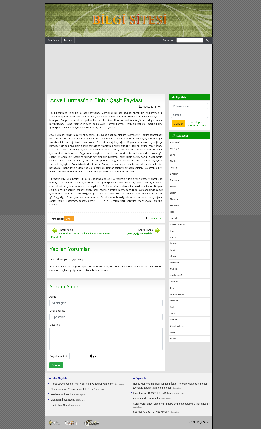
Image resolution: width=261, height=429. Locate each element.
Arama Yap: (169, 40)
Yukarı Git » (155, 218)
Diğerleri (174, 173)
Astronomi (175, 142)
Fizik (172, 211)
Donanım (174, 180)
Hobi (172, 231)
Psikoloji (174, 300)
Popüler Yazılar (177, 294)
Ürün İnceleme (177, 326)
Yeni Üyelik (197, 122)
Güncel (173, 218)
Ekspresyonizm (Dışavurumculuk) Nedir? (73, 389)
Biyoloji (173, 161)
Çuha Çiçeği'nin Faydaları (140, 233)
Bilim (172, 154)
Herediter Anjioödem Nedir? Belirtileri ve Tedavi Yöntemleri (82, 383)
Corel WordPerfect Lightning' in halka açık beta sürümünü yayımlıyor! (170, 403)
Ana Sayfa (53, 40)
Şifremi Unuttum (197, 125)
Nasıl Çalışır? (176, 275)
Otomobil (174, 281)
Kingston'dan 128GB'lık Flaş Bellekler (153, 393)
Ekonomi (174, 199)
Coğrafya (174, 167)
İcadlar (173, 237)
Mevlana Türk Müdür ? (63, 394)
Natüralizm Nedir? (60, 405)
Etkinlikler (174, 205)
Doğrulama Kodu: (59, 356)
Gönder (56, 365)
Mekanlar (174, 262)
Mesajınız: (54, 324)
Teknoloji (174, 319)
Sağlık (173, 307)
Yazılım (173, 338)
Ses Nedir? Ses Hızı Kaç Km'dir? (151, 411)
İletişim (68, 40)
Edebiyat (174, 186)
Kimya (173, 256)
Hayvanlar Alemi (177, 224)
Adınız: (52, 296)
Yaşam (173, 332)
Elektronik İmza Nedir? (63, 399)
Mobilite (174, 269)
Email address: (57, 310)
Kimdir (173, 250)
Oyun (172, 288)
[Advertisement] (128, 68)
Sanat (172, 313)
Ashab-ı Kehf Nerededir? (146, 398)
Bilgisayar (174, 148)
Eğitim (173, 192)
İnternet (174, 243)
